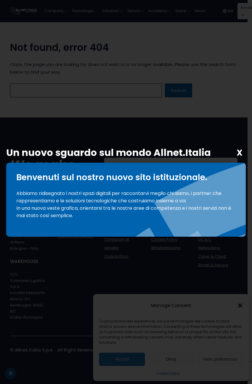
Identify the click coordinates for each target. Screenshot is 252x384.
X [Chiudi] (240, 153)
